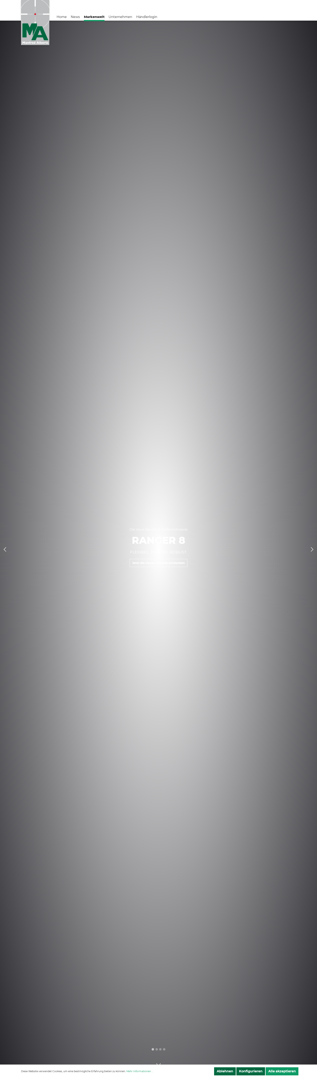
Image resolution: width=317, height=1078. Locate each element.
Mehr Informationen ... (139, 1071)
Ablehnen (225, 1071)
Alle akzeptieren (282, 1071)
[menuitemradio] (156, 1049)
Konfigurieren (250, 1071)
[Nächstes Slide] (312, 549)
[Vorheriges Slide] (5, 549)
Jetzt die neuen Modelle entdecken (158, 563)
